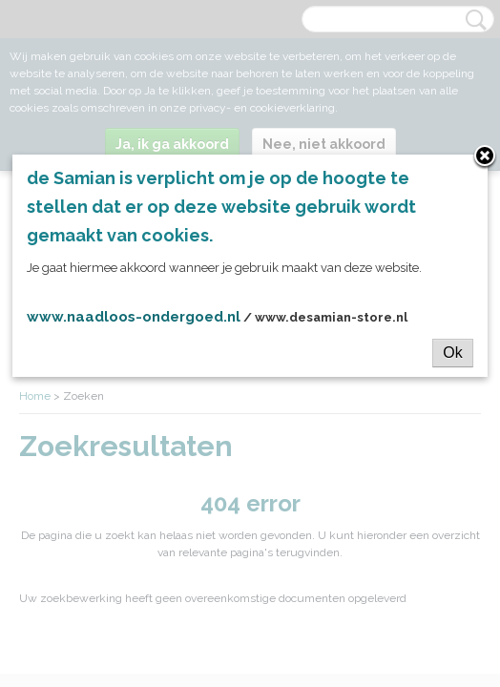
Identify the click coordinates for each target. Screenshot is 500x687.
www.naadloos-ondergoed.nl (133, 326)
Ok (452, 362)
